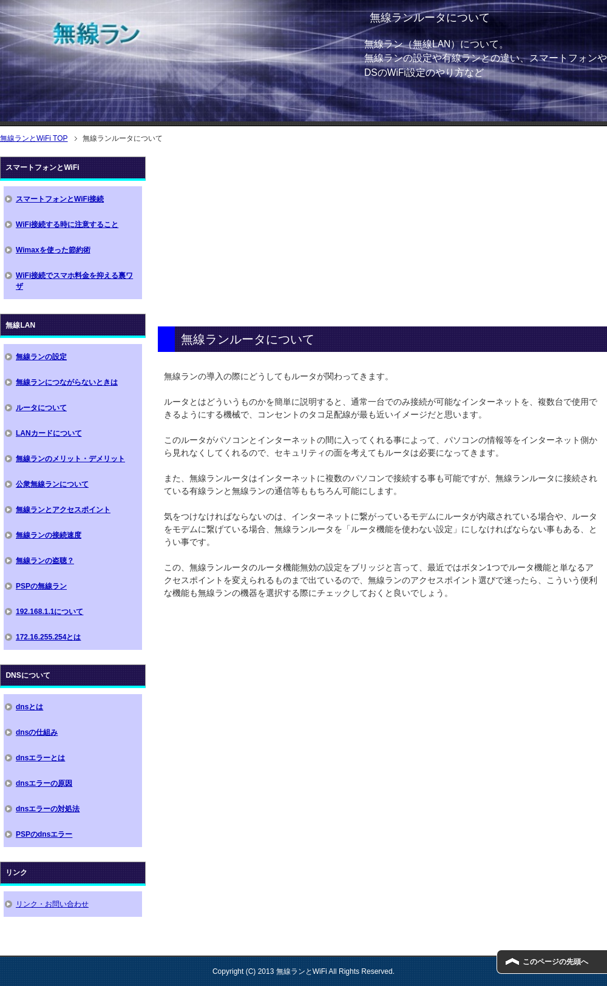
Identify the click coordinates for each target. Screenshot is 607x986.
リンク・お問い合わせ (52, 904)
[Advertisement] (382, 241)
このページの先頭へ (555, 961)
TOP (34, 138)
